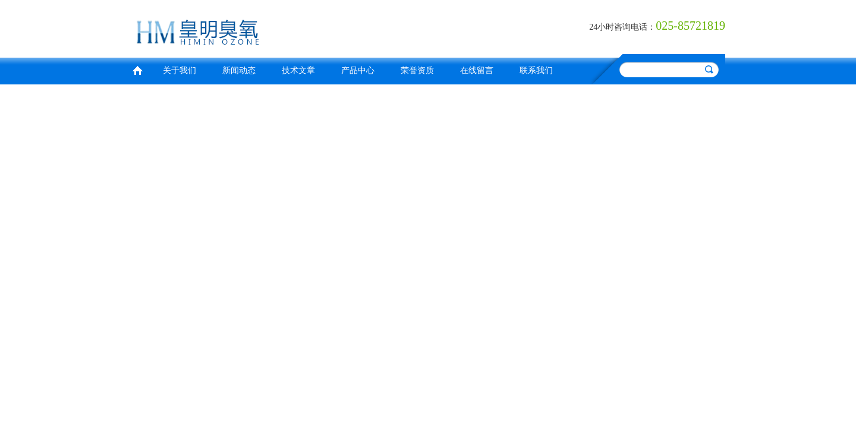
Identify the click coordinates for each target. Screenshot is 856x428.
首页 (137, 69)
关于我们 (179, 70)
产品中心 (357, 70)
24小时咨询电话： (622, 27)
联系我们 (536, 70)
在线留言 (476, 70)
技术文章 (298, 70)
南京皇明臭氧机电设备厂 (276, 27)
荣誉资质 (417, 70)
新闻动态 (239, 70)
